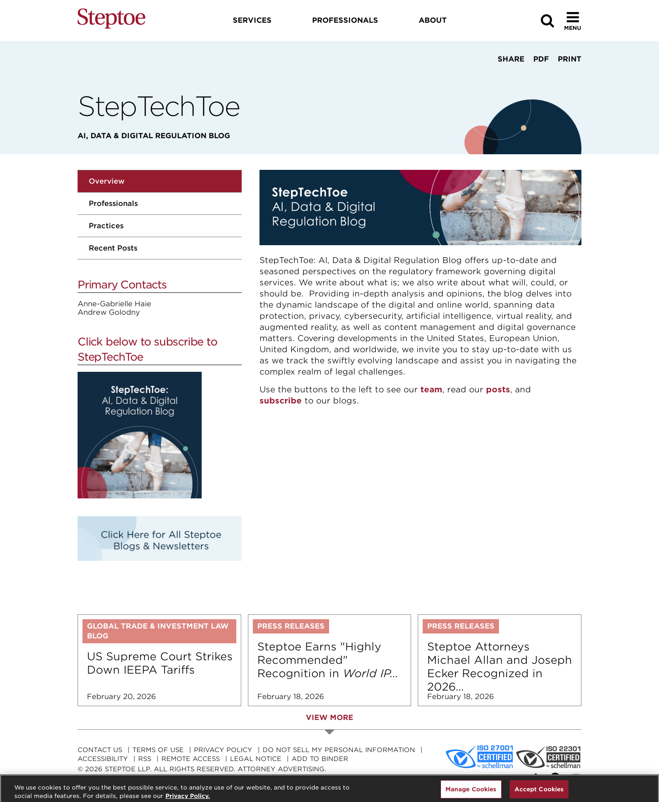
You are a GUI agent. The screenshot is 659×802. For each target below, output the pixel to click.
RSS (144, 758)
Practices (106, 226)
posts (498, 389)
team (431, 389)
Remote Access (190, 758)
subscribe (280, 400)
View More (329, 717)
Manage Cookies (471, 792)
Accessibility (103, 758)
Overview (106, 181)
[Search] (547, 20)
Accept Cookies (539, 792)
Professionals (113, 203)
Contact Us (100, 749)
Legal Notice (255, 758)
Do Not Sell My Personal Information (339, 749)
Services (252, 20)
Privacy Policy (223, 749)
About (433, 20)
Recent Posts (113, 248)
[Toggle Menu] (572, 20)
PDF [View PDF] (541, 59)
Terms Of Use (158, 749)
